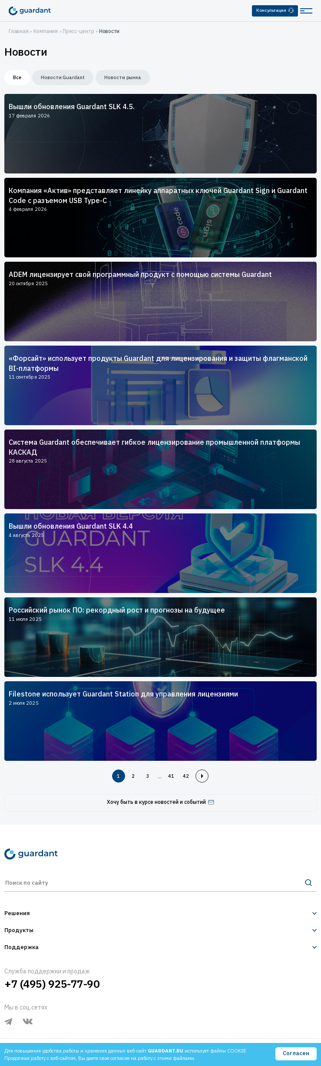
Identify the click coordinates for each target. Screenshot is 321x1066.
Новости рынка (122, 77)
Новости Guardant (63, 77)
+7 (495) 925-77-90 (51, 983)
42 (186, 776)
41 (171, 776)
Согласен (296, 1053)
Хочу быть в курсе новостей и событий (160, 802)
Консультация (275, 10)
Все (17, 77)
